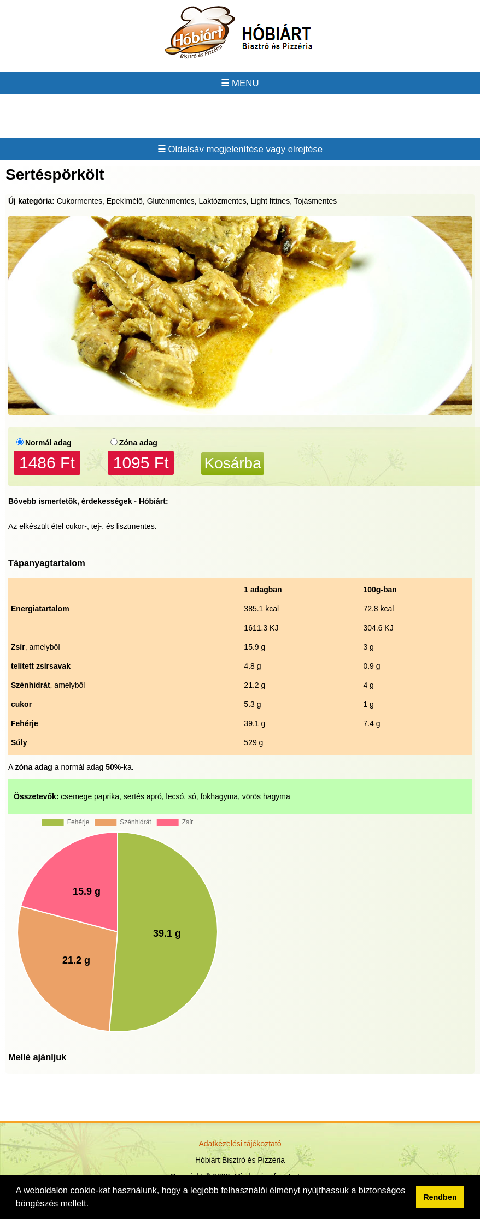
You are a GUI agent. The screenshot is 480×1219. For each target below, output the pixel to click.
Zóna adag (138, 442)
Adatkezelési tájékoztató (240, 1143)
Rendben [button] (440, 1197)
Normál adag (48, 442)
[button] (93, 1204)
